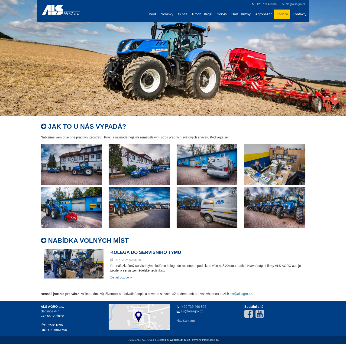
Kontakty (300, 14)
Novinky (167, 14)
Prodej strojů (202, 14)
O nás (183, 14)
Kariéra (282, 14)
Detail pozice (121, 277)
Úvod (152, 14)
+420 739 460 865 (266, 4)
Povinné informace (203, 339)
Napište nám (186, 320)
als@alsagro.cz (295, 4)
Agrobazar (263, 14)
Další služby (241, 14)
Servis (222, 14)
